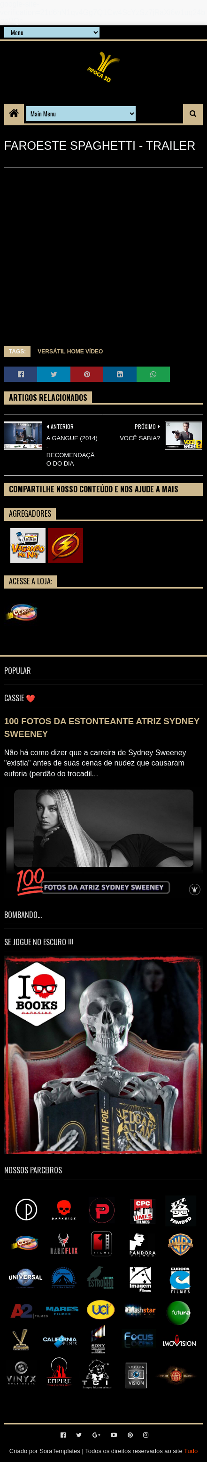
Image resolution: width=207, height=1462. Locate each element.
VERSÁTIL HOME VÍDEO (70, 351)
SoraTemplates (59, 1450)
